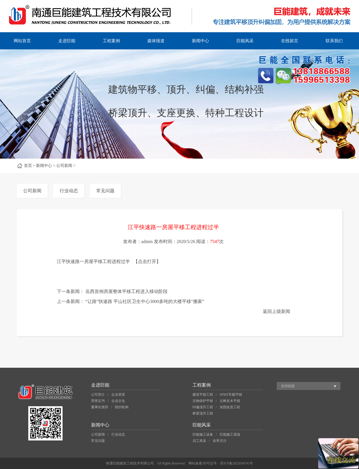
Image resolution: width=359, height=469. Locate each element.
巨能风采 (245, 41)
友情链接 (288, 386)
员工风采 (199, 441)
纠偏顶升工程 (202, 407)
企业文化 (118, 401)
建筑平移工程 (202, 395)
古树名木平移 (230, 401)
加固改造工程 (230, 407)
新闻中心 (200, 41)
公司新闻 (32, 190)
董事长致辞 (99, 407)
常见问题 (105, 190)
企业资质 (118, 395)
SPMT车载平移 (231, 395)
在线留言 (289, 41)
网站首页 (22, 41)
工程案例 (111, 41)
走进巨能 (66, 41)
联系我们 (334, 41)
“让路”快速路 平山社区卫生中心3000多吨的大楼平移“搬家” (144, 301)
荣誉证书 (98, 401)
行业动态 (69, 190)
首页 (28, 165)
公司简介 (98, 395)
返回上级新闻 (276, 311)
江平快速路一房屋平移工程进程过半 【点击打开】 (109, 261)
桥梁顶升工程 (202, 413)
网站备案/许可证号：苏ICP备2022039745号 (220, 463)
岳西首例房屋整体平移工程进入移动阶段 (126, 291)
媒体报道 (156, 41)
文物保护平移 (202, 401)
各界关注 (219, 441)
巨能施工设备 (202, 434)
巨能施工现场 (230, 434)
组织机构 (122, 407)
